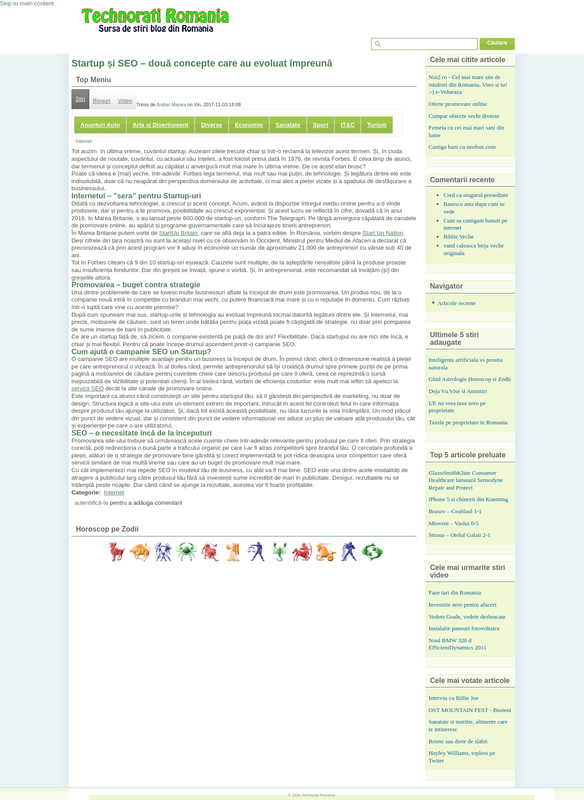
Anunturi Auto (100, 124)
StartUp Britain (178, 233)
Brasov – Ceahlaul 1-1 (455, 511)
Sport (321, 124)
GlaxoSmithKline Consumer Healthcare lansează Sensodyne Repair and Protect (466, 480)
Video (125, 101)
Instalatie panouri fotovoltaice (464, 628)
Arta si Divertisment (160, 124)
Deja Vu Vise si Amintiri (458, 391)
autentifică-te (91, 502)
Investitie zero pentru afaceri (462, 604)
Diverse (211, 124)
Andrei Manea (171, 104)
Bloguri (101, 101)
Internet (83, 141)
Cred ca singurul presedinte (476, 195)
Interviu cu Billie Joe (454, 698)
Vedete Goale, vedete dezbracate (467, 616)
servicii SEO (87, 388)
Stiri (80, 99)
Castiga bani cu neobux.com (462, 146)
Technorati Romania (318, 795)
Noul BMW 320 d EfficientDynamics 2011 (457, 644)
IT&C (348, 124)
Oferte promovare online (458, 104)
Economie (249, 124)
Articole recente (457, 303)
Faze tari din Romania (455, 592)
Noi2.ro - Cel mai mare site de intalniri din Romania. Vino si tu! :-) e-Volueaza (468, 84)
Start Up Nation (383, 233)
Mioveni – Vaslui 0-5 (454, 523)
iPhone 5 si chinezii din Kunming (468, 499)
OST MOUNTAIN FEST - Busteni (470, 710)
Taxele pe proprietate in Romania (468, 422)
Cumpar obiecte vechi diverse (464, 116)
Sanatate (287, 124)
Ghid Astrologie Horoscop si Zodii (470, 379)
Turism (376, 124)
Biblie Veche (458, 236)
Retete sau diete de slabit (458, 741)
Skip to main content (27, 3)
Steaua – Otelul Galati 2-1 (460, 535)
